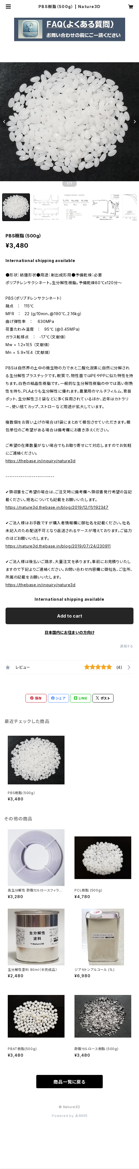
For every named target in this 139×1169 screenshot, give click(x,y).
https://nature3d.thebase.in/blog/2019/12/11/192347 (57, 507)
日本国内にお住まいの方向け (69, 632)
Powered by (69, 1116)
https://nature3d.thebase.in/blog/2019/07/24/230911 (58, 546)
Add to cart (69, 616)
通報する (126, 646)
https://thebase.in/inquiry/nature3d (41, 460)
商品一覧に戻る (69, 1082)
